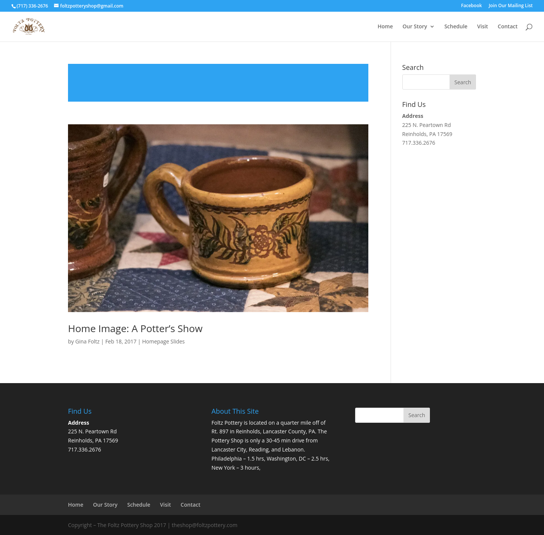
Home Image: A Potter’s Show (135, 328)
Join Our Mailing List (511, 6)
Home (385, 27)
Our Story (415, 27)
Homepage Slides (163, 341)
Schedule (455, 27)
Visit (482, 27)
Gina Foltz (87, 341)
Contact (508, 27)
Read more (218, 83)
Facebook (471, 6)
